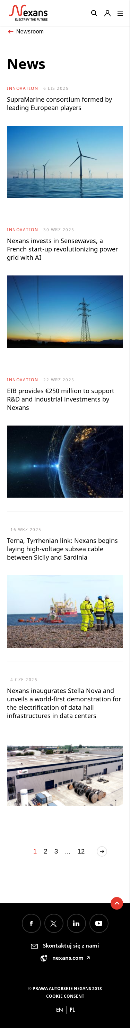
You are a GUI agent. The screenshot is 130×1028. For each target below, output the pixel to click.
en (59, 1009)
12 (81, 851)
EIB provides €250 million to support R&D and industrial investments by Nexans (60, 399)
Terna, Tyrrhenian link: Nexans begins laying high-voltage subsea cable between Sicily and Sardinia (62, 548)
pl (72, 1009)
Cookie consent (65, 996)
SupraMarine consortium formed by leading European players (59, 103)
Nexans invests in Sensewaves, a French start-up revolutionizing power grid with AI (62, 249)
